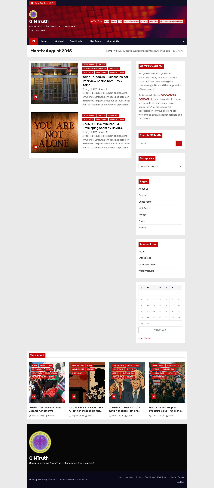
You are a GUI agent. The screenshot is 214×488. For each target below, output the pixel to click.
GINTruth (38, 21)
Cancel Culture (46, 365)
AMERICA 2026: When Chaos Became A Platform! (45, 409)
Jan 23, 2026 (38, 415)
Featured (102, 65)
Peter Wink (153, 21)
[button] (184, 41)
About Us (143, 188)
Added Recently (89, 65)
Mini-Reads (95, 41)
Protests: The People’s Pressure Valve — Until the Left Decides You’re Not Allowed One (165, 412)
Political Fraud (51, 373)
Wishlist (143, 227)
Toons (142, 221)
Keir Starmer (37, 373)
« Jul (141, 338)
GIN (120, 21)
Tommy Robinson (47, 377)
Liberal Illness (77, 373)
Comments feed (147, 264)
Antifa (34, 365)
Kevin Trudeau (101, 73)
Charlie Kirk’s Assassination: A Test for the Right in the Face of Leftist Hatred (86, 411)
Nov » (147, 338)
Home (45, 41)
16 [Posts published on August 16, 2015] (141, 311)
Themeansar (81, 479)
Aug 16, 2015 (91, 89)
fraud (106, 21)
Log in (142, 251)
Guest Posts (77, 41)
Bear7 (103, 89)
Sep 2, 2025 (118, 415)
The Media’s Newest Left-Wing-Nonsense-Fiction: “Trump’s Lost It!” (124, 411)
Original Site (113, 41)
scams (144, 21)
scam (113, 21)
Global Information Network (95, 69)
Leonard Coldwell (131, 21)
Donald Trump (37, 369)
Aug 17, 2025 (158, 415)
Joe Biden (115, 373)
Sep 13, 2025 (78, 415)
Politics (35, 377)
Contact (59, 41)
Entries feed (145, 257)
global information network (171, 21)
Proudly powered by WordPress (43, 479)
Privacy (142, 214)
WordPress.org (146, 270)
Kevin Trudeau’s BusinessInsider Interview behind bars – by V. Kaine (105, 81)
